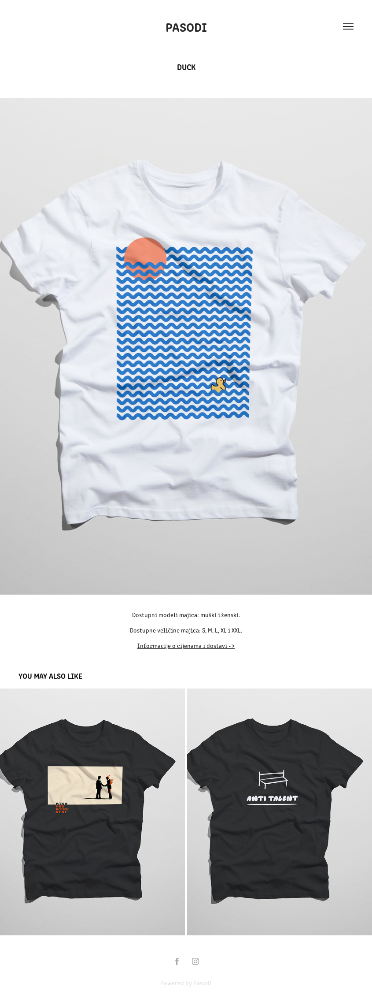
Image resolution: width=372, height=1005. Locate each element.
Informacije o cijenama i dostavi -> (186, 645)
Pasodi (186, 26)
